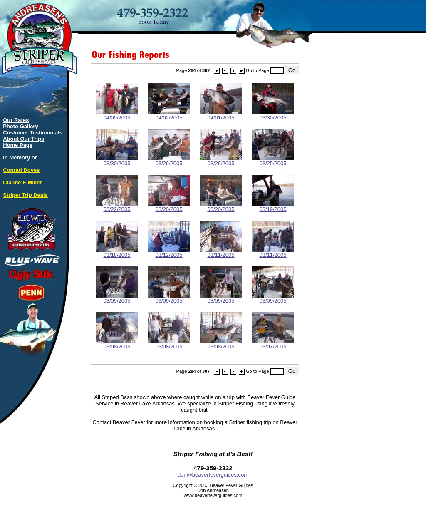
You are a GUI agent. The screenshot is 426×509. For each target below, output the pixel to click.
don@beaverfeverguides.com (213, 475)
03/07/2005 (273, 344)
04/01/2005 (221, 115)
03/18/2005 (117, 252)
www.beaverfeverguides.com (213, 495)
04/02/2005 (169, 115)
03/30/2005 (273, 115)
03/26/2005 (169, 160)
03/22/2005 (117, 206)
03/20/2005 (169, 206)
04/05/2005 (117, 115)
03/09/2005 (117, 298)
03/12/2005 (169, 252)
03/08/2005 (117, 344)
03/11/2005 (221, 252)
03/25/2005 (273, 160)
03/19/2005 (273, 206)
